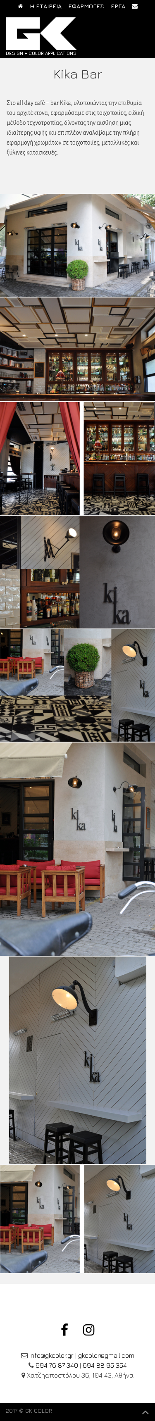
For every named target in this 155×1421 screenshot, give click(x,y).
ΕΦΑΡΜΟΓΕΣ (86, 6)
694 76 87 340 (57, 1365)
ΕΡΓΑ (118, 6)
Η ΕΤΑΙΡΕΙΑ (46, 6)
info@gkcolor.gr (51, 1355)
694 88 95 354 (105, 1365)
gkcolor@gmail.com (106, 1355)
